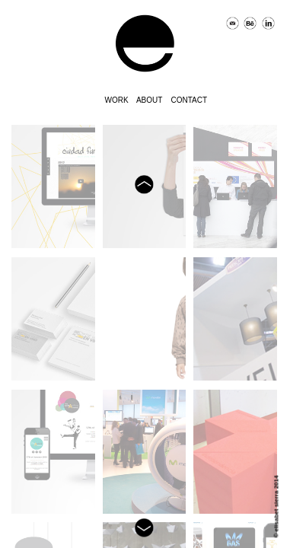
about (149, 99)
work (117, 99)
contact (189, 99)
